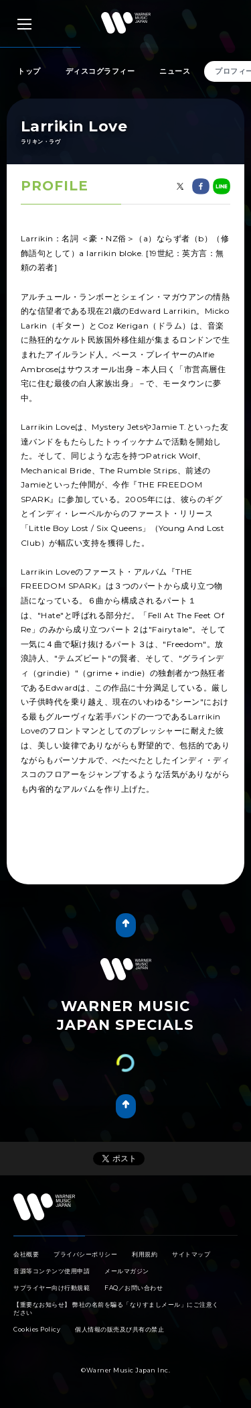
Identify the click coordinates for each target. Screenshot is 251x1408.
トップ (29, 71)
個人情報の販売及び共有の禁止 (119, 1329)
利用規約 (144, 1254)
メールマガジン (126, 1271)
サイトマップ (191, 1254)
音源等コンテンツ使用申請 (51, 1271)
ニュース (174, 71)
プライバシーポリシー (85, 1254)
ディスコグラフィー (100, 71)
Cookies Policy (36, 1329)
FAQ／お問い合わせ (133, 1287)
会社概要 (26, 1254)
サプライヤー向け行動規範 (51, 1287)
